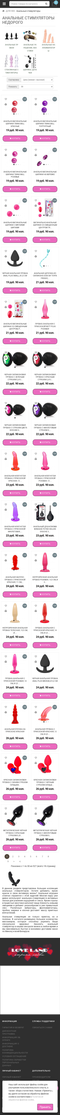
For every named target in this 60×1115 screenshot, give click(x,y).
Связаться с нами (42, 1027)
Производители (41, 1077)
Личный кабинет (11, 1077)
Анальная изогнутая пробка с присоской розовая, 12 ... (45, 478)
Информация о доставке (10, 1045)
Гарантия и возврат (13, 1027)
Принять (45, 1107)
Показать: (12, 87)
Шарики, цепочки (30, 71)
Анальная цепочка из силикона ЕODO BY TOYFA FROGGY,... (45, 275)
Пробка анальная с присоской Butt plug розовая (45, 326)
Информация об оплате (11, 1038)
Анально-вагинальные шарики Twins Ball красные (15, 123)
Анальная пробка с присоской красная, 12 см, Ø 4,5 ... (45, 731)
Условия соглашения (14, 1056)
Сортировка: (13, 80)
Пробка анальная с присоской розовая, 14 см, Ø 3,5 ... (15, 681)
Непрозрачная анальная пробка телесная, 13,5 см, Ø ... (15, 630)
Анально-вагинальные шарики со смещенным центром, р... (15, 326)
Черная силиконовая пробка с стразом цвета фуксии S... (15, 427)
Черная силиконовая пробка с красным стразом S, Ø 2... (45, 377)
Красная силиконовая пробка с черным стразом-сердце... (45, 782)
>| (20, 861)
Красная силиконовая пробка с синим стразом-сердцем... (15, 782)
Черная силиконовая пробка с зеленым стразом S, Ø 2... (15, 377)
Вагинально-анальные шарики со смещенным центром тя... (45, 225)
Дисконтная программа (9, 1032)
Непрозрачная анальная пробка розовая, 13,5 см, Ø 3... (45, 579)
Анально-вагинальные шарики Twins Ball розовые (15, 174)
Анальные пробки (11, 46)
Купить (15, 138)
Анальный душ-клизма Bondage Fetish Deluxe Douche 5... (45, 529)
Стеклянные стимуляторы (11, 71)
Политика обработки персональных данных (14, 1062)
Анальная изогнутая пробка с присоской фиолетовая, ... (15, 529)
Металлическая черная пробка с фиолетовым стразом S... (45, 833)
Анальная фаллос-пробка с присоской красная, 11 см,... (15, 579)
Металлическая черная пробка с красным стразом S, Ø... (15, 833)
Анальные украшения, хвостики (30, 48)
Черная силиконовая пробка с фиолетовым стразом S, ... (45, 427)
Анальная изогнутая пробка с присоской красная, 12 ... (15, 478)
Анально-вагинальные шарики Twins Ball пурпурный (45, 123)
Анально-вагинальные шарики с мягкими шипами (15, 225)
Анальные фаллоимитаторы (48, 48)
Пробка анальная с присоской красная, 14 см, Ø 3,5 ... (45, 630)
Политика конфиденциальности (15, 1051)
